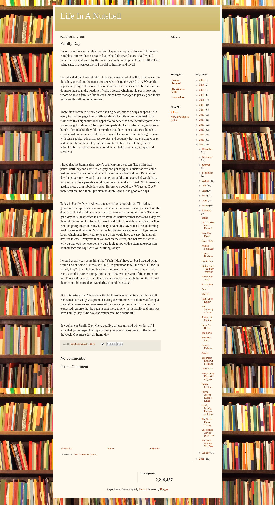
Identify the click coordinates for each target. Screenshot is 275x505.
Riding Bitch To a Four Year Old (208, 269)
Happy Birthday (207, 255)
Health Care (207, 261)
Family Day (207, 284)
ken (176, 112)
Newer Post (67, 448)
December (207, 149)
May (204, 195)
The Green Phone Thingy (207, 422)
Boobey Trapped (176, 82)
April (205, 200)
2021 (202, 100)
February (206, 210)
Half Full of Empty (207, 300)
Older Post (154, 448)
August (206, 180)
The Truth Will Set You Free (207, 443)
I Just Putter (207, 368)
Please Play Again (207, 278)
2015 (202, 129)
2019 (202, 110)
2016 (202, 125)
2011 (202, 459)
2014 (202, 134)
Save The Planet (206, 235)
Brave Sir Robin (206, 326)
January (206, 452)
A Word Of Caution (207, 319)
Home (111, 448)
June (204, 190)
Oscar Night (207, 241)
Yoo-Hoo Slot (206, 339)
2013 (202, 139)
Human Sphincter (208, 247)
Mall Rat (206, 294)
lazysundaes (178, 97)
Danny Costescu (207, 385)
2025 (202, 80)
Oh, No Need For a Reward (208, 225)
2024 (202, 85)
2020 (202, 105)
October (206, 165)
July (204, 185)
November (207, 157)
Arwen (205, 353)
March (205, 205)
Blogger (164, 489)
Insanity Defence (207, 347)
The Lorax (207, 333)
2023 (202, 90)
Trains (205, 217)
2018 (202, 115)
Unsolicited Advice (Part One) (208, 433)
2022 (202, 95)
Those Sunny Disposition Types (208, 376)
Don (204, 289)
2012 (202, 144)
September (207, 172)
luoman (143, 489)
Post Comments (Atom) (85, 454)
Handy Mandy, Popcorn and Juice (207, 410)
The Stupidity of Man (207, 309)
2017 (202, 119)
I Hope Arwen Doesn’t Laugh (207, 396)
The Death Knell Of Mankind (207, 361)
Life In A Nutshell (90, 15)
